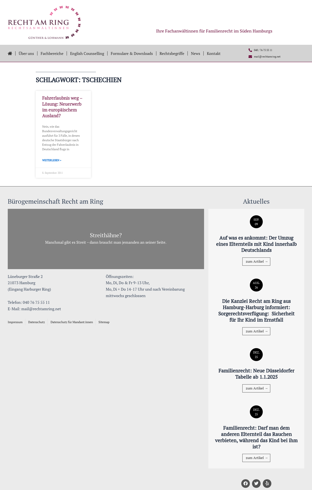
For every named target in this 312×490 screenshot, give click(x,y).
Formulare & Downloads (132, 53)
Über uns (26, 53)
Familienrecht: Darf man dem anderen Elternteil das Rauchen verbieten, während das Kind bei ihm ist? (256, 437)
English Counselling (87, 53)
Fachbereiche (52, 53)
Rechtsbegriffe (172, 53)
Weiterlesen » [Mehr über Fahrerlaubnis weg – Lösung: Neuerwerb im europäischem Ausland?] (51, 160)
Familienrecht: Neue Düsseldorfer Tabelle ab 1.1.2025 (256, 373)
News (195, 53)
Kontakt (214, 53)
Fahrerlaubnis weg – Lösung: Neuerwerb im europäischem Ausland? (62, 107)
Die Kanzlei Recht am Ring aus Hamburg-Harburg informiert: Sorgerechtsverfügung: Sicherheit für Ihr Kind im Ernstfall (256, 310)
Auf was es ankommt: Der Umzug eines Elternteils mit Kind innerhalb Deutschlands (256, 244)
